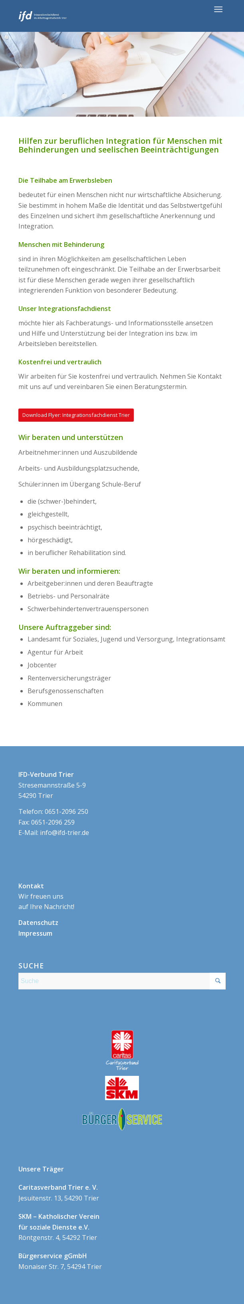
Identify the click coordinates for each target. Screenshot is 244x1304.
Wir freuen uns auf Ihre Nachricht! (46, 896)
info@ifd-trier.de (64, 832)
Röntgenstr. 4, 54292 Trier (58, 1227)
